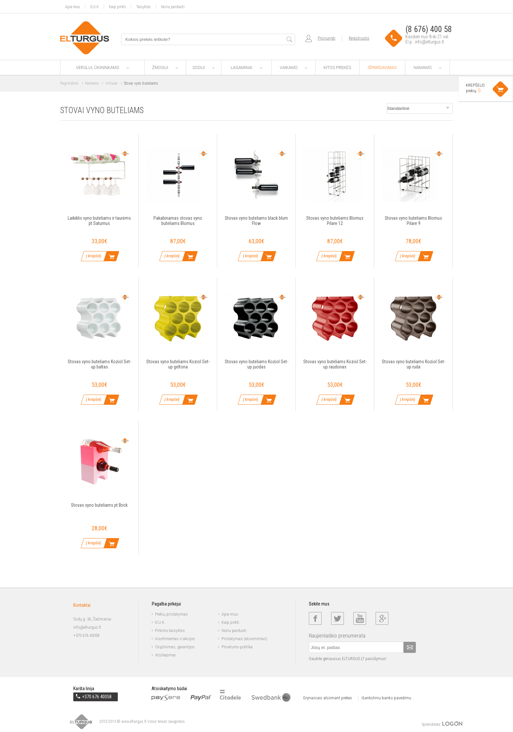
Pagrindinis (69, 83)
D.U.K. (160, 622)
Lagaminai (246, 67)
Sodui (203, 67)
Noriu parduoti (173, 7)
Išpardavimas (382, 67)
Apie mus (72, 7)
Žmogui (165, 67)
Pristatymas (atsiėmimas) (244, 639)
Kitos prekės (337, 67)
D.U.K (94, 7)
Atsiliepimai (165, 655)
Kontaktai (82, 605)
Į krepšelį (93, 255)
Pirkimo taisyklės (170, 630)
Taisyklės (143, 7)
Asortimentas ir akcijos (175, 639)
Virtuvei (111, 83)
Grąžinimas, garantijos (175, 647)
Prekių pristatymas (171, 614)
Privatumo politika (237, 647)
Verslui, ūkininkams (102, 67)
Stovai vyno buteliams (141, 83)
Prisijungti (326, 38)
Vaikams (293, 67)
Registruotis (359, 38)
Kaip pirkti (117, 7)
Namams (427, 67)
